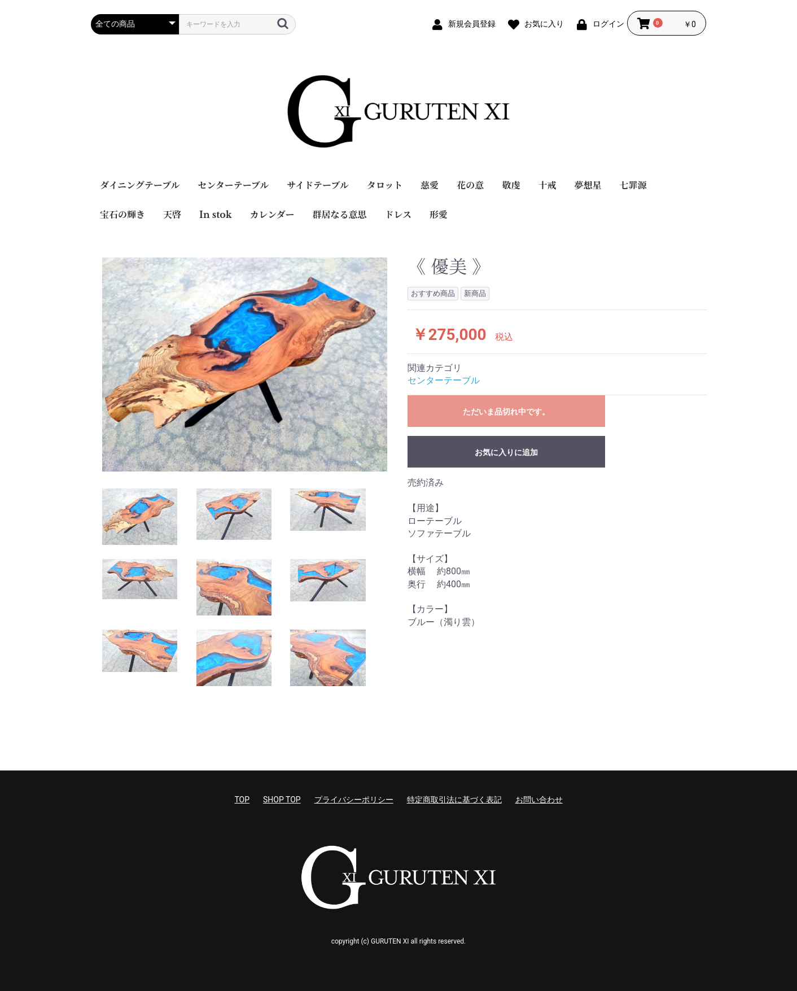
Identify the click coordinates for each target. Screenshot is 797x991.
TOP (241, 799)
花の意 (470, 185)
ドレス (398, 214)
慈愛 (430, 185)
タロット (385, 185)
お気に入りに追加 (506, 452)
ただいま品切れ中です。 (506, 411)
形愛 (439, 214)
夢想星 (587, 185)
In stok (215, 214)
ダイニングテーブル (139, 185)
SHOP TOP (282, 799)
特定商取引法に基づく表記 (454, 799)
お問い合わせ (539, 799)
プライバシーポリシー (353, 799)
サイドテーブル (317, 185)
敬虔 (511, 185)
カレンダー (272, 214)
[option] (244, 364)
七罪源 (632, 185)
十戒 (547, 185)
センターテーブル (233, 185)
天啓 (172, 214)
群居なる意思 (340, 214)
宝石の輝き (122, 214)
